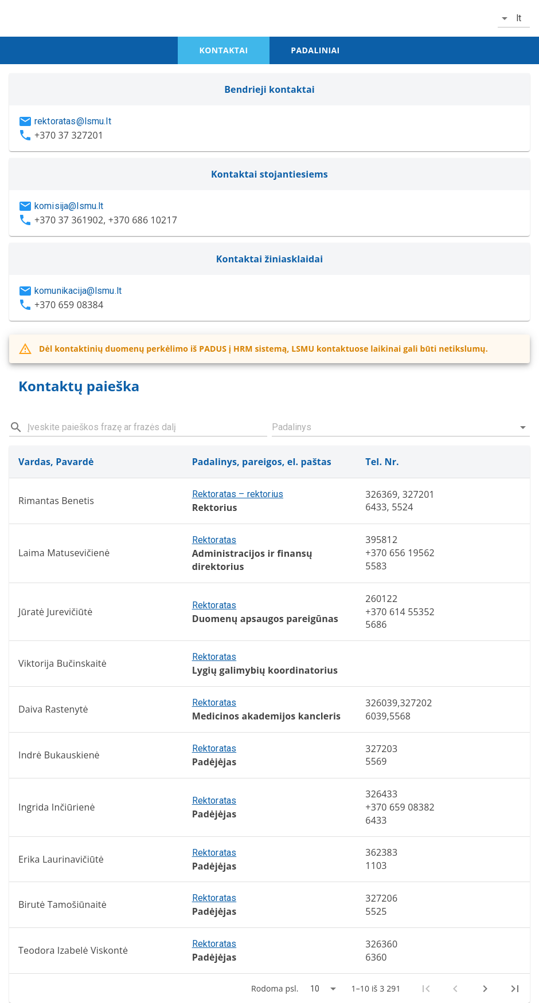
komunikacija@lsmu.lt (78, 290)
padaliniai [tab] (315, 50)
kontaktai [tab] (224, 50)
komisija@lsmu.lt (68, 205)
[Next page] (485, 988)
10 (314, 988)
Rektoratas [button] (214, 539)
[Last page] (515, 988)
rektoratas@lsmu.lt (72, 121)
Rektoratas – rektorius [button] (237, 494)
